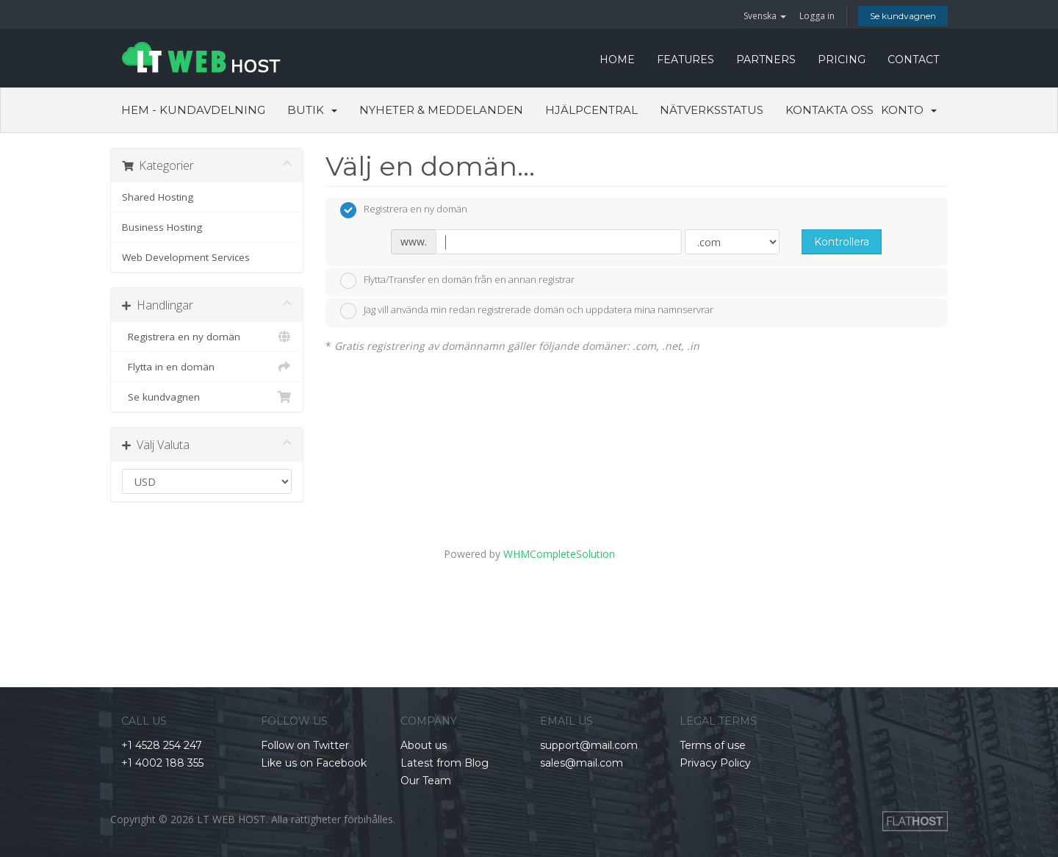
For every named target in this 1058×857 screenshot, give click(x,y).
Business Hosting (162, 227)
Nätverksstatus (711, 110)
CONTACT (913, 59)
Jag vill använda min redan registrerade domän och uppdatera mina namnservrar (526, 311)
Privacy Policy (715, 763)
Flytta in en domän (207, 367)
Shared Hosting (157, 197)
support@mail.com (589, 745)
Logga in (817, 16)
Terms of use (713, 745)
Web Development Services (186, 257)
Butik (312, 110)
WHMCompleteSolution (559, 554)
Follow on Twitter (305, 745)
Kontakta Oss (829, 110)
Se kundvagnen (903, 15)
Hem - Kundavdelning (193, 110)
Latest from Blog (444, 763)
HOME (617, 59)
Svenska (765, 16)
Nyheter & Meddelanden (441, 110)
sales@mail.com (581, 763)
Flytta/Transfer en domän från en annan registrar (457, 281)
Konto (909, 110)
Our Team (425, 780)
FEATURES (685, 59)
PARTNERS (766, 59)
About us (423, 745)
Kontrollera (841, 241)
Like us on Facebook (314, 763)
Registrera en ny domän (207, 336)
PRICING (842, 59)
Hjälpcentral (591, 110)
